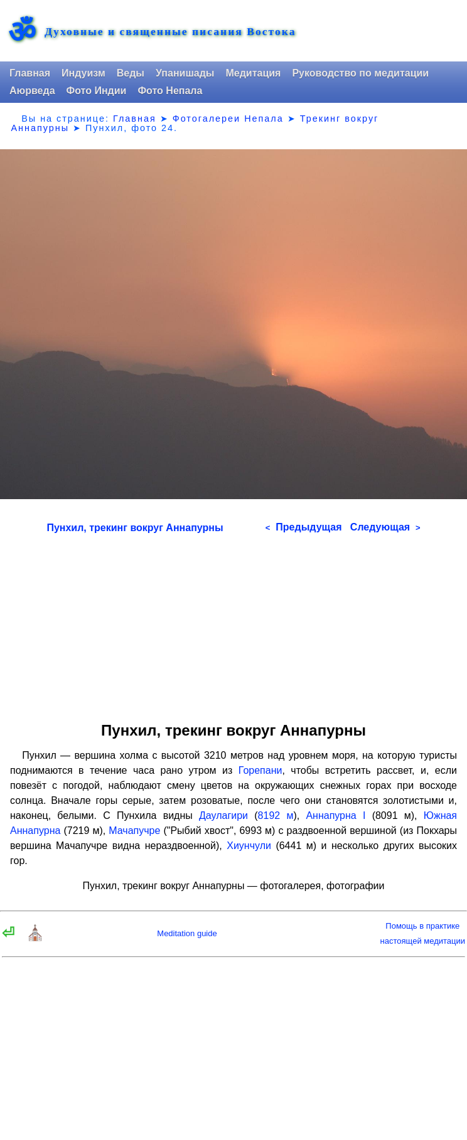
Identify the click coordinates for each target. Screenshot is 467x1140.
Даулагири (223, 815)
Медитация (253, 73)
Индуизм (83, 73)
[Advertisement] (234, 623)
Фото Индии (97, 90)
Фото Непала (169, 90)
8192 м (276, 815)
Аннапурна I (335, 815)
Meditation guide (187, 933)
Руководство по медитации (360, 73)
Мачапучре (134, 830)
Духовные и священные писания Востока (170, 32)
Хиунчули (249, 845)
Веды (130, 73)
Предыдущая (304, 527)
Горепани (260, 770)
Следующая (385, 527)
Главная (29, 73)
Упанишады (185, 73)
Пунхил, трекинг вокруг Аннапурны (134, 527)
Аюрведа (32, 90)
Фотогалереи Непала (228, 118)
